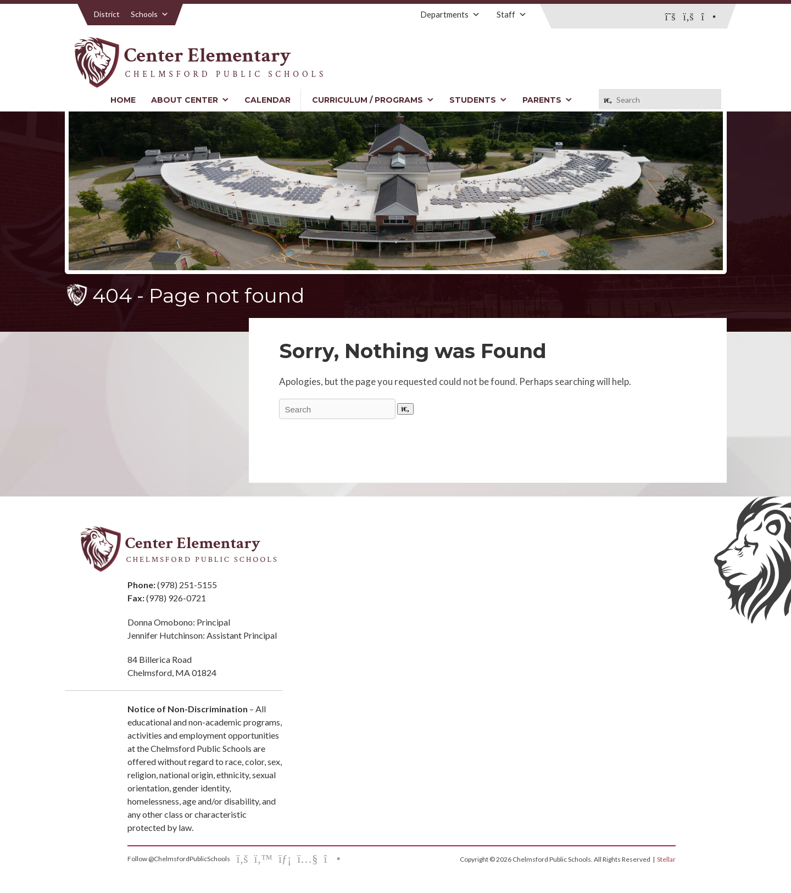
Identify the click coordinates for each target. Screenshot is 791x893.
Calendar (267, 100)
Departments (450, 14)
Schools (150, 14)
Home (123, 100)
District (107, 14)
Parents (547, 100)
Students (478, 100)
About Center (190, 100)
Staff (512, 14)
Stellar (666, 859)
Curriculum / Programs (373, 100)
